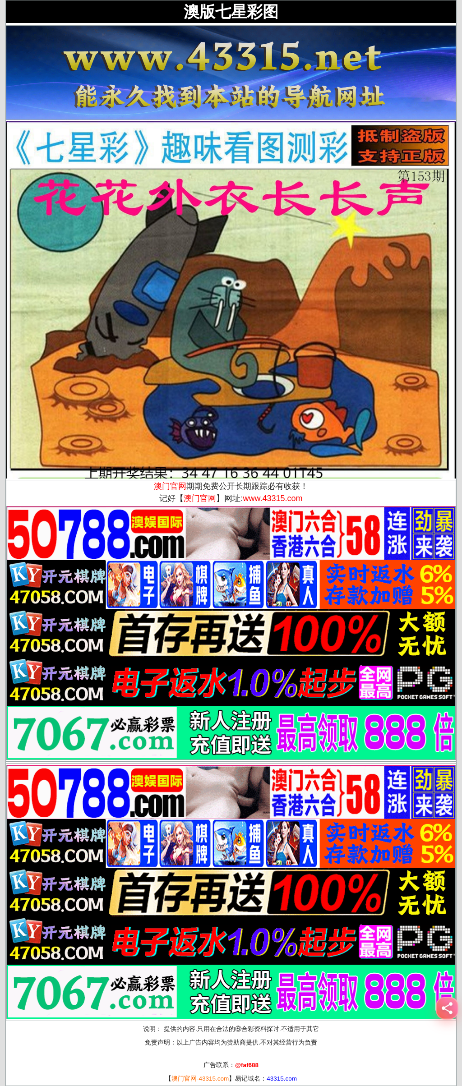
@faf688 (247, 1065)
